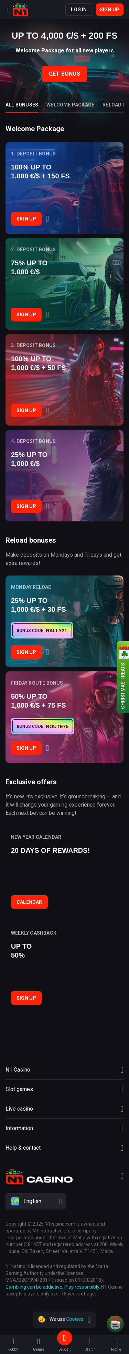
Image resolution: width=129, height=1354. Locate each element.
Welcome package (70, 104)
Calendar (29, 902)
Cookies (75, 1319)
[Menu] (7, 9)
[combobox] (64, 1201)
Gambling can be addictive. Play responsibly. (53, 1287)
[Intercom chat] (115, 1324)
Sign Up (26, 219)
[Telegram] (121, 1177)
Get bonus (64, 74)
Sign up (109, 9)
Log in (79, 9)
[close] (89, 1320)
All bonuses (22, 104)
